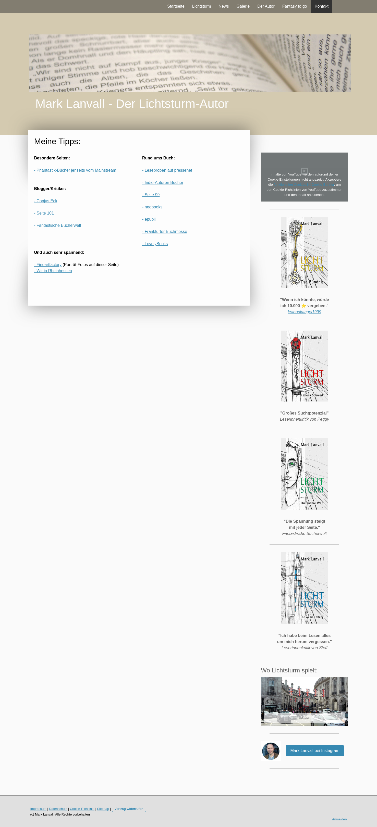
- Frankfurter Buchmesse (164, 231)
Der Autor (266, 6)
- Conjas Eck (45, 201)
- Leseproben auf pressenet (167, 170)
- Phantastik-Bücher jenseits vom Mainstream (75, 170)
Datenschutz (58, 809)
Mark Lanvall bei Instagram (314, 750)
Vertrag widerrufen (129, 809)
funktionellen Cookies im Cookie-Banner (304, 184)
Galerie (243, 6)
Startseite (176, 6)
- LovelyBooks (155, 244)
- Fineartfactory (48, 264)
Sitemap (103, 809)
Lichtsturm (201, 6)
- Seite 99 (151, 195)
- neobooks (152, 207)
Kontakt (322, 6)
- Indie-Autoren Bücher (162, 182)
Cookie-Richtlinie (82, 809)
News (224, 6)
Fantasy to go (294, 6)
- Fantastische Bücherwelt (57, 225)
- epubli (148, 219)
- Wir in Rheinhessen (53, 271)
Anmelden (339, 819)
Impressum (38, 809)
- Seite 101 (44, 213)
